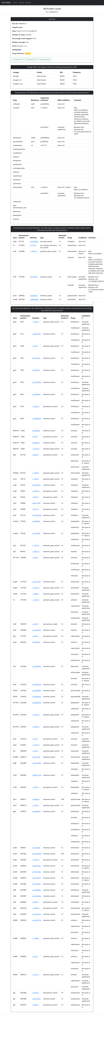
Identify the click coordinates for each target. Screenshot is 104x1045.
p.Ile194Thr (34, 277)
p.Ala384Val (36, 394)
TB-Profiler (6, 2)
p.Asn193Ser (36, 382)
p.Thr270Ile (36, 848)
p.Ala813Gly (36, 866)
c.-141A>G (35, 449)
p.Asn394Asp (36, 854)
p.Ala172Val (36, 503)
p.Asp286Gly (36, 703)
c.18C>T (35, 739)
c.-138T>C (35, 479)
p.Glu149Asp (36, 896)
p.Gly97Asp (34, 296)
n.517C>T (33, 245)
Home (15, 3)
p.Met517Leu (36, 775)
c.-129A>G (35, 715)
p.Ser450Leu (34, 241)
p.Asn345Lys (36, 914)
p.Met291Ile (36, 334)
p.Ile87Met (36, 431)
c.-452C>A (35, 551)
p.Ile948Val (36, 521)
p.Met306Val (34, 299)
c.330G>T (35, 1005)
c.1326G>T (36, 908)
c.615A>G (35, 993)
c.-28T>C (35, 558)
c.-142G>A (35, 745)
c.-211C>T (35, 975)
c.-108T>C (35, 473)
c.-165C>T (35, 322)
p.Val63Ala (36, 799)
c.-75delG (35, 938)
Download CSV (18, 59)
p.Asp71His (36, 757)
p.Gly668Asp (36, 419)
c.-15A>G (35, 805)
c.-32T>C (35, 751)
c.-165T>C (35, 545)
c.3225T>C (36, 491)
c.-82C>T (35, 956)
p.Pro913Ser (36, 872)
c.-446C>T (35, 594)
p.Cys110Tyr (36, 582)
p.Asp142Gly (36, 763)
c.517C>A (35, 509)
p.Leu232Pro (36, 630)
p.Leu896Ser (36, 691)
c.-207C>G (35, 588)
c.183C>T (35, 497)
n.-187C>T (35, 600)
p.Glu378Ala (36, 884)
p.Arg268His (36, 666)
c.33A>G (35, 636)
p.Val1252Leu (37, 515)
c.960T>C (35, 455)
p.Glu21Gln (36, 358)
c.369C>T (35, 624)
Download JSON (44, 59)
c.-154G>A (33, 251)
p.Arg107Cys (36, 920)
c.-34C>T (35, 346)
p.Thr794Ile (36, 533)
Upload (21, 3)
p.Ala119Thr (36, 999)
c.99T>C (35, 437)
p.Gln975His (36, 485)
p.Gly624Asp (36, 697)
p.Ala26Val (36, 443)
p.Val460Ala (36, 811)
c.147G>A (35, 787)
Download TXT (31, 59)
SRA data (28, 3)
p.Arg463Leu (36, 684)
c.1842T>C (36, 406)
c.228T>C (35, 902)
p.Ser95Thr (36, 370)
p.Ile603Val (36, 642)
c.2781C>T (36, 860)
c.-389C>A (35, 727)
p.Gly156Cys (36, 878)
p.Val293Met (36, 890)
